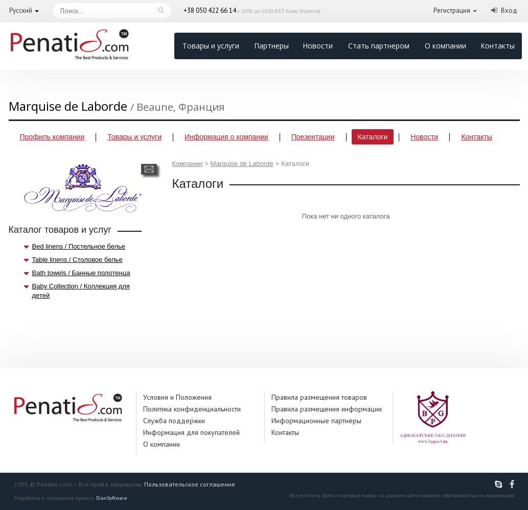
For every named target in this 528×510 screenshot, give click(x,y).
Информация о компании (226, 137)
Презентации (313, 137)
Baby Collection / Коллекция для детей (81, 290)
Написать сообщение (149, 169)
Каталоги (373, 137)
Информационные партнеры (316, 420)
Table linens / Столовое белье (77, 259)
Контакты (497, 46)
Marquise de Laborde (242, 163)
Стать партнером (378, 46)
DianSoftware (111, 498)
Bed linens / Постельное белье (79, 246)
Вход (509, 10)
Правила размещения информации (326, 409)
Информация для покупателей (191, 432)
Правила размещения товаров (319, 397)
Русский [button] (20, 10)
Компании (187, 163)
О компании (445, 46)
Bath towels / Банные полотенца (81, 273)
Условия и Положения (177, 397)
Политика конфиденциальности (192, 409)
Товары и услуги (210, 46)
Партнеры (271, 46)
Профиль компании (52, 137)
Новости (318, 46)
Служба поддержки (174, 420)
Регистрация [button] (451, 10)
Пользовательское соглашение (189, 484)
